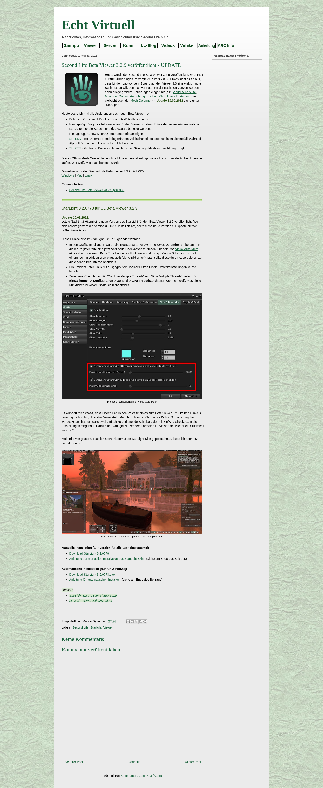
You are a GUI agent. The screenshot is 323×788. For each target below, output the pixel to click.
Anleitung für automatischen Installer (94, 579)
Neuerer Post (74, 762)
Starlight (95, 627)
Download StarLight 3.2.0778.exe (92, 574)
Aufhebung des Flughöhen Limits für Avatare (160, 96)
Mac (79, 175)
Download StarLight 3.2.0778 (89, 553)
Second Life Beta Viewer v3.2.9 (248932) (97, 190)
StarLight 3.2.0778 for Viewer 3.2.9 (93, 595)
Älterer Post (193, 762)
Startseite (134, 762)
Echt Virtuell (98, 25)
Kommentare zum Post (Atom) (141, 775)
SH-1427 (75, 139)
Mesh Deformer (141, 100)
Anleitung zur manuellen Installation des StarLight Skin (106, 558)
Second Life (80, 627)
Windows (68, 175)
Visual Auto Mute (184, 92)
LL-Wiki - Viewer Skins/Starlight (90, 600)
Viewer (108, 627)
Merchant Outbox (116, 96)
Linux (88, 175)
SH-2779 (75, 148)
